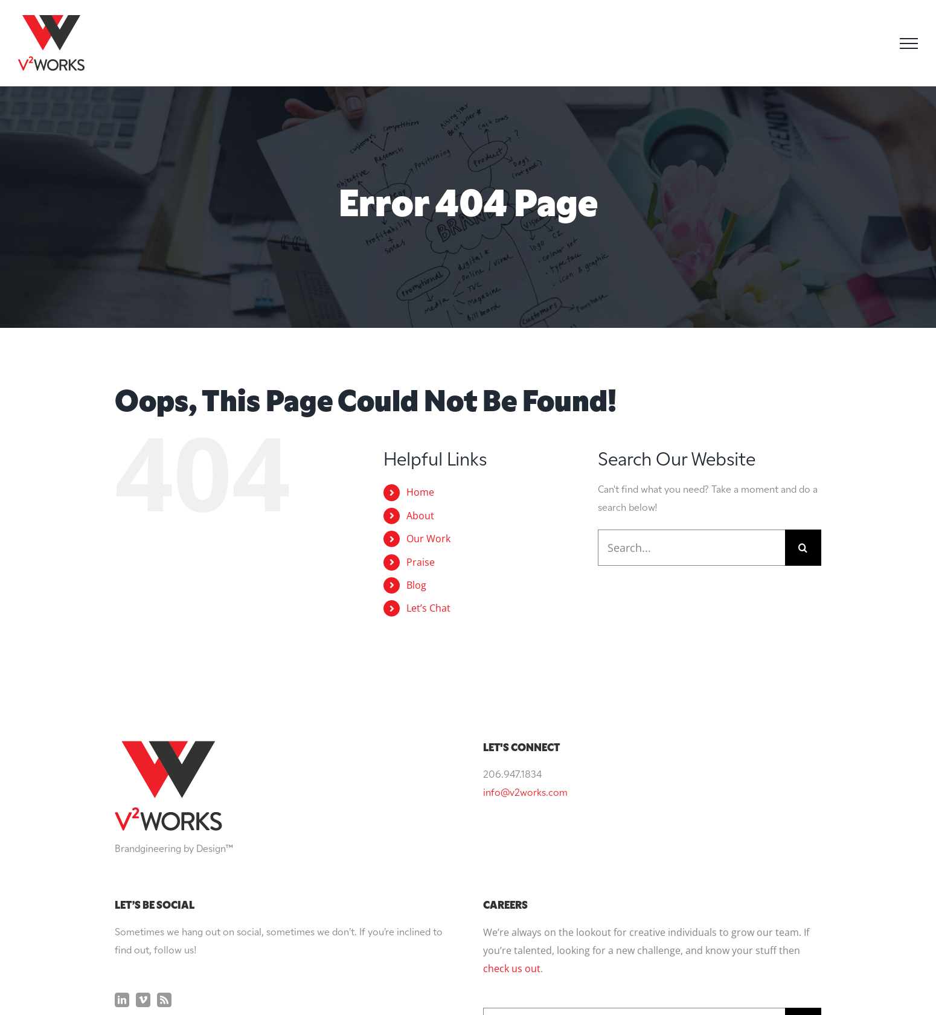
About (420, 515)
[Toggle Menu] (909, 43)
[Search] (803, 548)
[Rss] (164, 878)
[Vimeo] (143, 878)
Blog (416, 585)
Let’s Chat (428, 608)
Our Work (428, 538)
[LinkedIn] (122, 878)
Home (420, 492)
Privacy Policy (578, 983)
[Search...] (691, 548)
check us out (511, 846)
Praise (420, 562)
